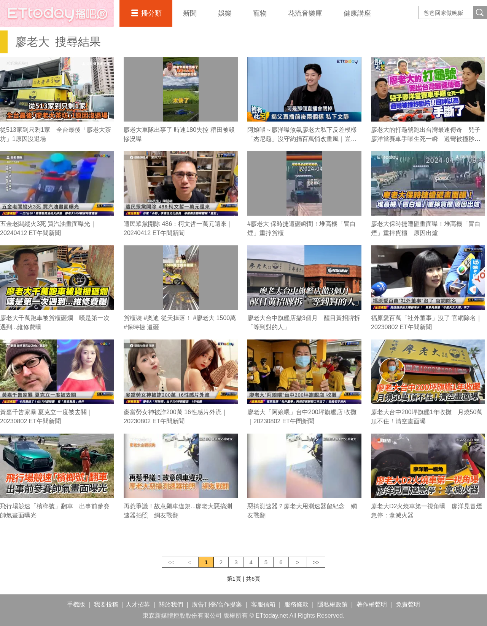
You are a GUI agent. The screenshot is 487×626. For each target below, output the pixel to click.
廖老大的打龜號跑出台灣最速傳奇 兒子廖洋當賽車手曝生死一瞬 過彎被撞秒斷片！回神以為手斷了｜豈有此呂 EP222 (426, 138)
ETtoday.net (272, 615)
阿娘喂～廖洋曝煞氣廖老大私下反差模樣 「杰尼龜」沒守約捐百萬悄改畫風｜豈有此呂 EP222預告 (305, 138)
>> (316, 562)
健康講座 (357, 13)
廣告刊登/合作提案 (217, 604)
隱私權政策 (332, 604)
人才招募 (138, 604)
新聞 (190, 13)
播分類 (151, 13)
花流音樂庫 (305, 13)
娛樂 (225, 13)
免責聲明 (408, 604)
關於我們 (171, 604)
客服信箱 (263, 604)
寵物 (260, 13)
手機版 (76, 604)
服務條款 (296, 604)
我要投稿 (106, 604)
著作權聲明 (371, 604)
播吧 (57, 13)
